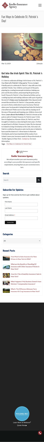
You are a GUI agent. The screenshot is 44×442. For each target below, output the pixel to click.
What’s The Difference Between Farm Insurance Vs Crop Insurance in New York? (25, 290)
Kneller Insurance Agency (22, 156)
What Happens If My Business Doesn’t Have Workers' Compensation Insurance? (26, 283)
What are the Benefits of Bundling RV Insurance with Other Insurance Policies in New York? (25, 266)
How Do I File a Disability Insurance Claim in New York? (26, 275)
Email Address (10, 215)
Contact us (25, 139)
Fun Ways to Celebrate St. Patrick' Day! (19, 144)
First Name (8, 202)
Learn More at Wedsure (22, 422)
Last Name (8, 208)
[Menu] (39, 5)
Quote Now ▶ (22, 425)
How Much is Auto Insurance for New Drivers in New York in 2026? (24, 258)
